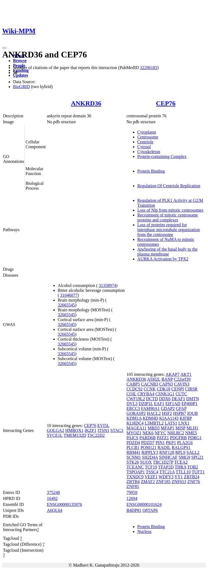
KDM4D (150, 418)
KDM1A (134, 418)
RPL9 (180, 452)
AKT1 (185, 374)
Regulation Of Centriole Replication (168, 185)
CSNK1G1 (164, 394)
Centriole (145, 142)
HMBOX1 (74, 430)
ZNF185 (163, 481)
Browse (20, 60)
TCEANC (135, 467)
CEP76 (166, 103)
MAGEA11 (136, 428)
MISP (181, 428)
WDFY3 (165, 476)
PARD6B (147, 437)
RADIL (164, 447)
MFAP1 (167, 428)
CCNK (150, 389)
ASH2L (153, 379)
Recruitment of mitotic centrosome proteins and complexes (167, 217)
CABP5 (133, 384)
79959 (131, 492)
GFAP (181, 408)
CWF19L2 (135, 398)
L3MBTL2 (154, 423)
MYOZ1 (133, 433)
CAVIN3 (182, 384)
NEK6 (148, 433)
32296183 (148, 67)
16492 (52, 498)
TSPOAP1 (135, 472)
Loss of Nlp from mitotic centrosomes (170, 210)
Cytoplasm (146, 132)
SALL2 (193, 452)
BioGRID (21, 86)
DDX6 (165, 398)
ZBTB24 (191, 476)
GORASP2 (136, 413)
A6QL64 (54, 510)
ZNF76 (193, 481)
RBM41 (133, 452)
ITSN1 (103, 430)
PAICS (132, 437)
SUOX (146, 462)
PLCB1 (132, 447)
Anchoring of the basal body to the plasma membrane (167, 251)
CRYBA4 (146, 394)
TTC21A (167, 472)
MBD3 (154, 428)
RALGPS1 (181, 447)
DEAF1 (178, 398)
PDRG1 (195, 437)
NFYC (160, 433)
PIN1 (160, 442)
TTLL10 (183, 472)
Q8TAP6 (150, 510)
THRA (180, 467)
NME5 (191, 433)
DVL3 (132, 403)
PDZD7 (148, 442)
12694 (131, 498)
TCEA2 (181, 462)
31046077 (68, 295)
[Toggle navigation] (4, 48)
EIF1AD (172, 403)
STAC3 (116, 430)
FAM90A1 (150, 408)
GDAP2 (168, 408)
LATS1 (171, 423)
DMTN (192, 398)
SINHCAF (168, 457)
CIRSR (191, 389)
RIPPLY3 (150, 452)
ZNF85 (132, 486)
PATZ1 (163, 437)
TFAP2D (166, 467)
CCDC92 (134, 389)
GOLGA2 (55, 430)
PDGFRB (178, 437)
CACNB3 (149, 384)
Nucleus (144, 531)
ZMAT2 (148, 481)
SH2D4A (150, 457)
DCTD (152, 398)
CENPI (177, 389)
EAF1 (159, 403)
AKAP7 (172, 374)
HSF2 (167, 413)
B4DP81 (133, 510)
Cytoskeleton (148, 151)
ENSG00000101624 (144, 504)
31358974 (107, 285)
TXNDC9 (135, 476)
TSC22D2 (96, 435)
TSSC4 (152, 472)
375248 (53, 492)
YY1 (178, 476)
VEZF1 (151, 476)
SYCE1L (55, 435)
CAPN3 (166, 384)
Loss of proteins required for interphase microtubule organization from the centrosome (168, 229)
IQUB (192, 413)
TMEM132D (75, 435)
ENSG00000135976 (64, 504)
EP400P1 (189, 403)
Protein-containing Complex (162, 156)
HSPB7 (179, 413)
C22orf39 (182, 379)
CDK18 (163, 389)
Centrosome (147, 137)
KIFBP (186, 418)
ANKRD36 (86, 103)
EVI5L (103, 425)
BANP (167, 379)
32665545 (66, 305)
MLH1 (193, 428)
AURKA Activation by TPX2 (162, 259)
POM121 (149, 447)
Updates (20, 75)
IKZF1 (90, 430)
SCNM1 (133, 457)
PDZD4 (133, 442)
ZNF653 (179, 481)
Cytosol (144, 146)
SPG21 (197, 457)
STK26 (132, 462)
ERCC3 (133, 408)
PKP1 (171, 442)
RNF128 (166, 452)
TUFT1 (198, 472)
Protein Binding (151, 171)
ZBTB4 (133, 481)
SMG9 (184, 457)
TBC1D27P (163, 462)
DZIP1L (146, 403)
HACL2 (154, 413)
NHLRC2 (175, 433)
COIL (131, 394)
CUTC (181, 394)
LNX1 (184, 423)
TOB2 (192, 467)
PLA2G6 (185, 442)
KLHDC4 (135, 423)
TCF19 (151, 467)
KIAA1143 (168, 418)
